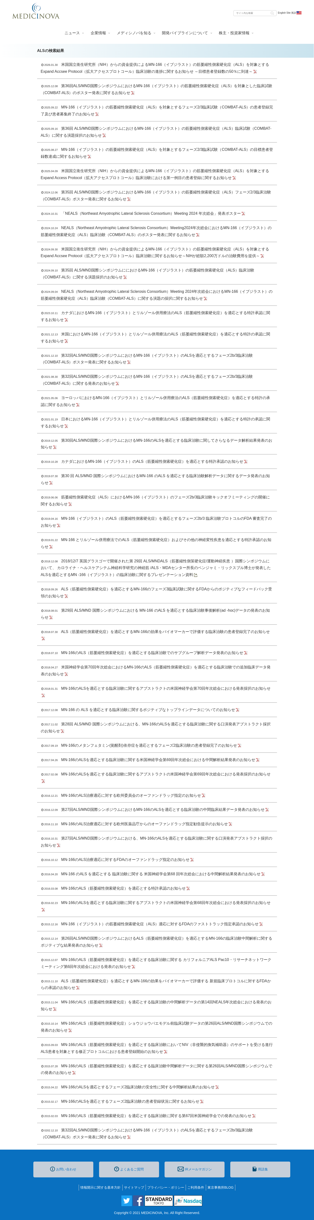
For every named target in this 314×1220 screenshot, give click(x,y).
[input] (255, 13)
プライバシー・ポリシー (165, 1187)
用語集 (260, 1169)
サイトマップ (132, 1187)
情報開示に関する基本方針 (97, 1187)
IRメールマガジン (195, 1169)
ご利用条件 (197, 1187)
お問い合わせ (63, 1169)
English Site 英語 (290, 13)
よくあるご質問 (129, 1169)
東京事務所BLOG (224, 1187)
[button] (272, 13)
